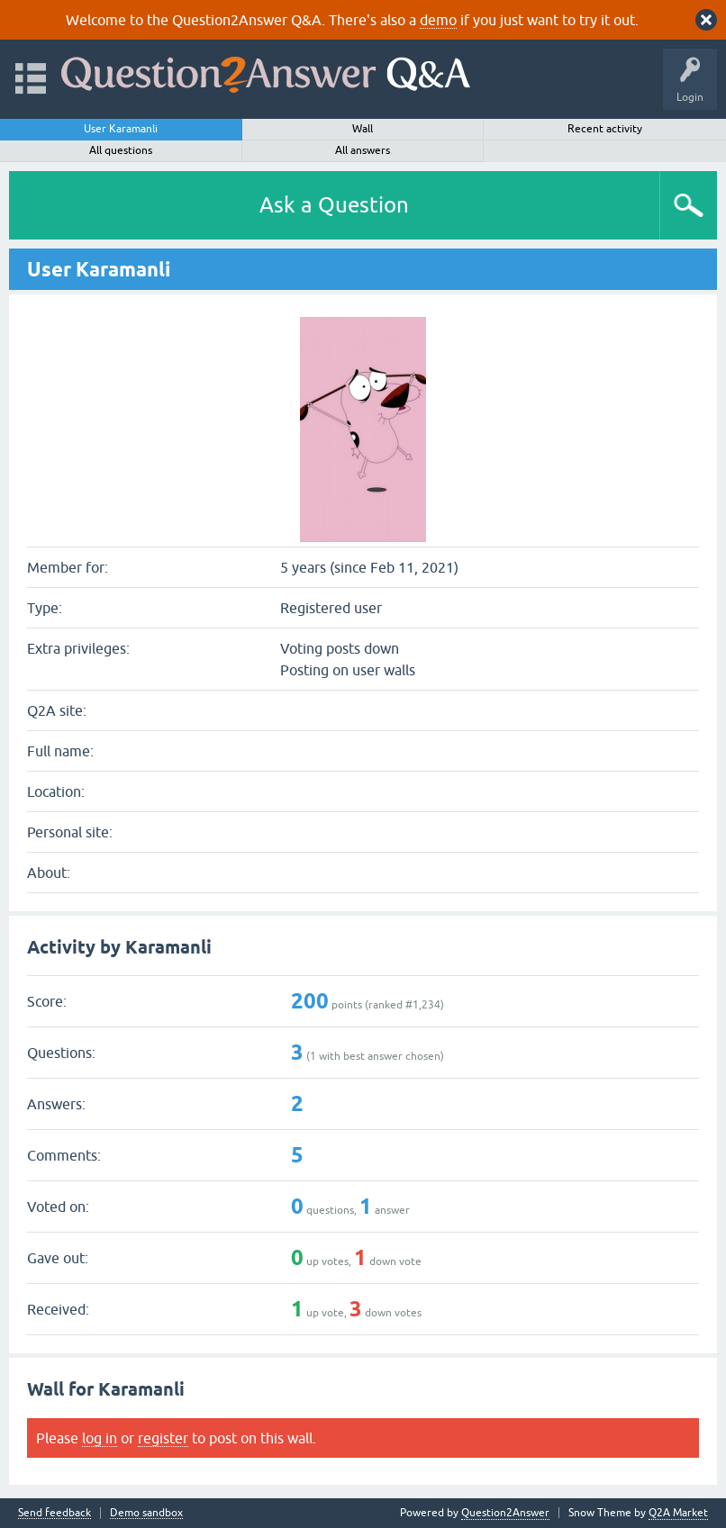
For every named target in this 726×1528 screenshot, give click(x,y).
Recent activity (604, 128)
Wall (362, 128)
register (163, 1438)
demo (438, 20)
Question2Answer (505, 1512)
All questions (120, 150)
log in (99, 1438)
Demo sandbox (146, 1513)
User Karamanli (121, 128)
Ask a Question (334, 205)
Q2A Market (678, 1512)
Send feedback (54, 1513)
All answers (362, 150)
